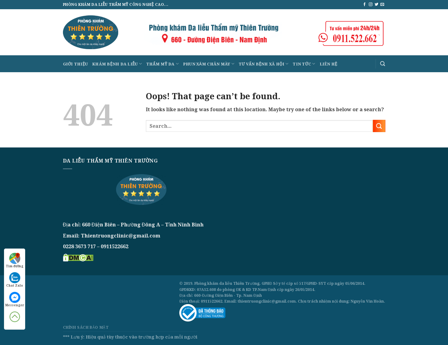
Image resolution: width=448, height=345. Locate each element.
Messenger (14, 299)
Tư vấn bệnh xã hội (264, 64)
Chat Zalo (14, 280)
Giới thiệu (75, 64)
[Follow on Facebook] (364, 4)
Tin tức (304, 64)
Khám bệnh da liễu (117, 64)
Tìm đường (15, 260)
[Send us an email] (382, 4)
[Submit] (379, 126)
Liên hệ (328, 64)
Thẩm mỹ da (162, 64)
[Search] (382, 64)
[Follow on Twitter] (376, 4)
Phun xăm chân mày (208, 64)
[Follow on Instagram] (370, 4)
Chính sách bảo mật (86, 327)
